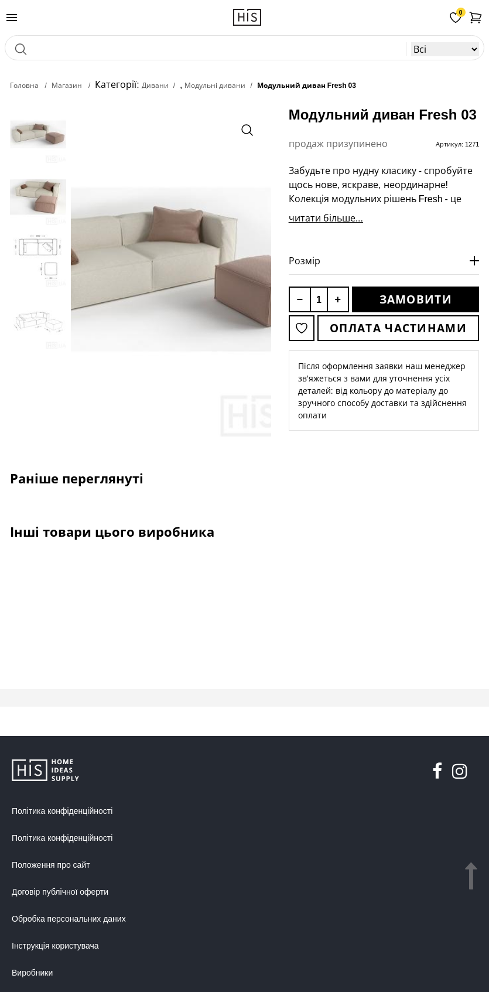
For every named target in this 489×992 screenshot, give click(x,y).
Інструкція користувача (55, 945)
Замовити (415, 299)
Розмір (304, 260)
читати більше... (326, 218)
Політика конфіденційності (62, 811)
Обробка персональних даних (69, 918)
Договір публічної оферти (60, 891)
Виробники (32, 972)
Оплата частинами (398, 328)
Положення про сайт (51, 865)
